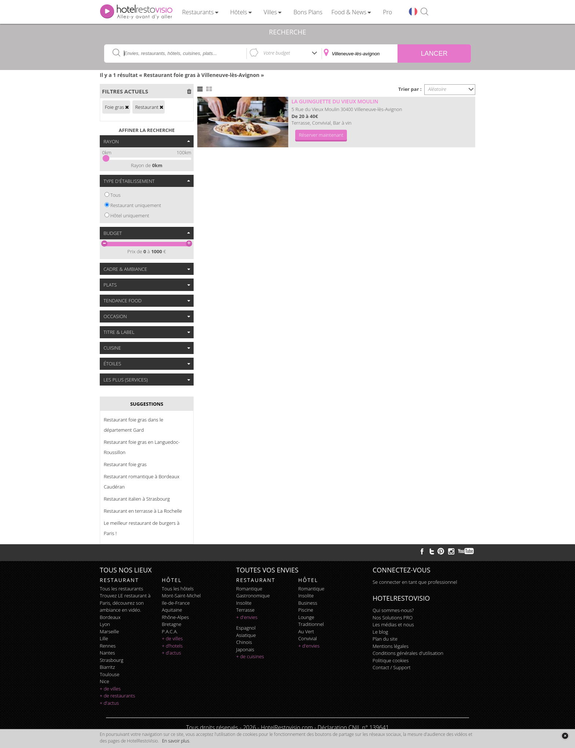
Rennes (108, 645)
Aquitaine (172, 610)
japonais (245, 649)
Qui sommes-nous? (393, 610)
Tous (115, 195)
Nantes (107, 652)
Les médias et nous (393, 624)
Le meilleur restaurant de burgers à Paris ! (141, 528)
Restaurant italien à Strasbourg (137, 498)
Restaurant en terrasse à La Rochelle (143, 511)
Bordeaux (110, 617)
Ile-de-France (176, 603)
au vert (306, 631)
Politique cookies (391, 660)
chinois (244, 642)
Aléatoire (437, 89)
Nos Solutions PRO (393, 617)
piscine (305, 610)
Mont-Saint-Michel (181, 595)
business (307, 603)
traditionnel (311, 624)
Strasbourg (111, 660)
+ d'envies (246, 617)
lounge (306, 617)
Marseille (109, 631)
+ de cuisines (250, 656)
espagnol (246, 627)
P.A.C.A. (170, 631)
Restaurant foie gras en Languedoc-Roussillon (142, 447)
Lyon (105, 624)
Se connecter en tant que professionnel (415, 582)
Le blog (380, 632)
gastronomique (253, 595)
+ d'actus (109, 703)
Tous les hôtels (178, 588)
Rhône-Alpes (175, 617)
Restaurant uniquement (135, 205)
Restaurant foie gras (125, 464)
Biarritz (107, 667)
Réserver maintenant (321, 135)
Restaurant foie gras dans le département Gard (133, 424)
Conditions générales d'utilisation (408, 653)
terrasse (245, 610)
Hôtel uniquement (129, 215)
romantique (249, 588)
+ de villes (110, 688)
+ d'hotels (172, 645)
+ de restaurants (117, 695)
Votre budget (276, 52)
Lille (104, 638)
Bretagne (171, 624)
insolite (244, 603)
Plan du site (385, 638)
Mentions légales (391, 646)
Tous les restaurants (121, 588)
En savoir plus (175, 741)
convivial (307, 638)
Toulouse (110, 674)
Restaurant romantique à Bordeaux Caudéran (141, 481)
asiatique (246, 635)
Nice (104, 681)
